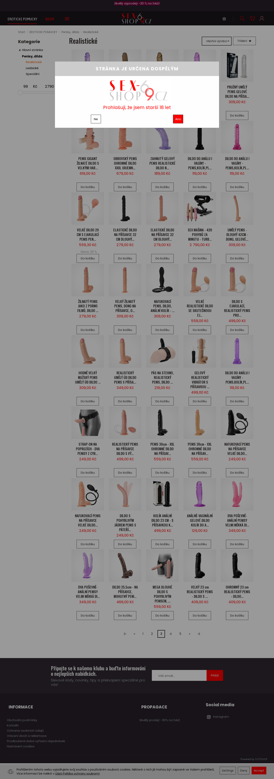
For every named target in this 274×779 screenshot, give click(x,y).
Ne (96, 119)
